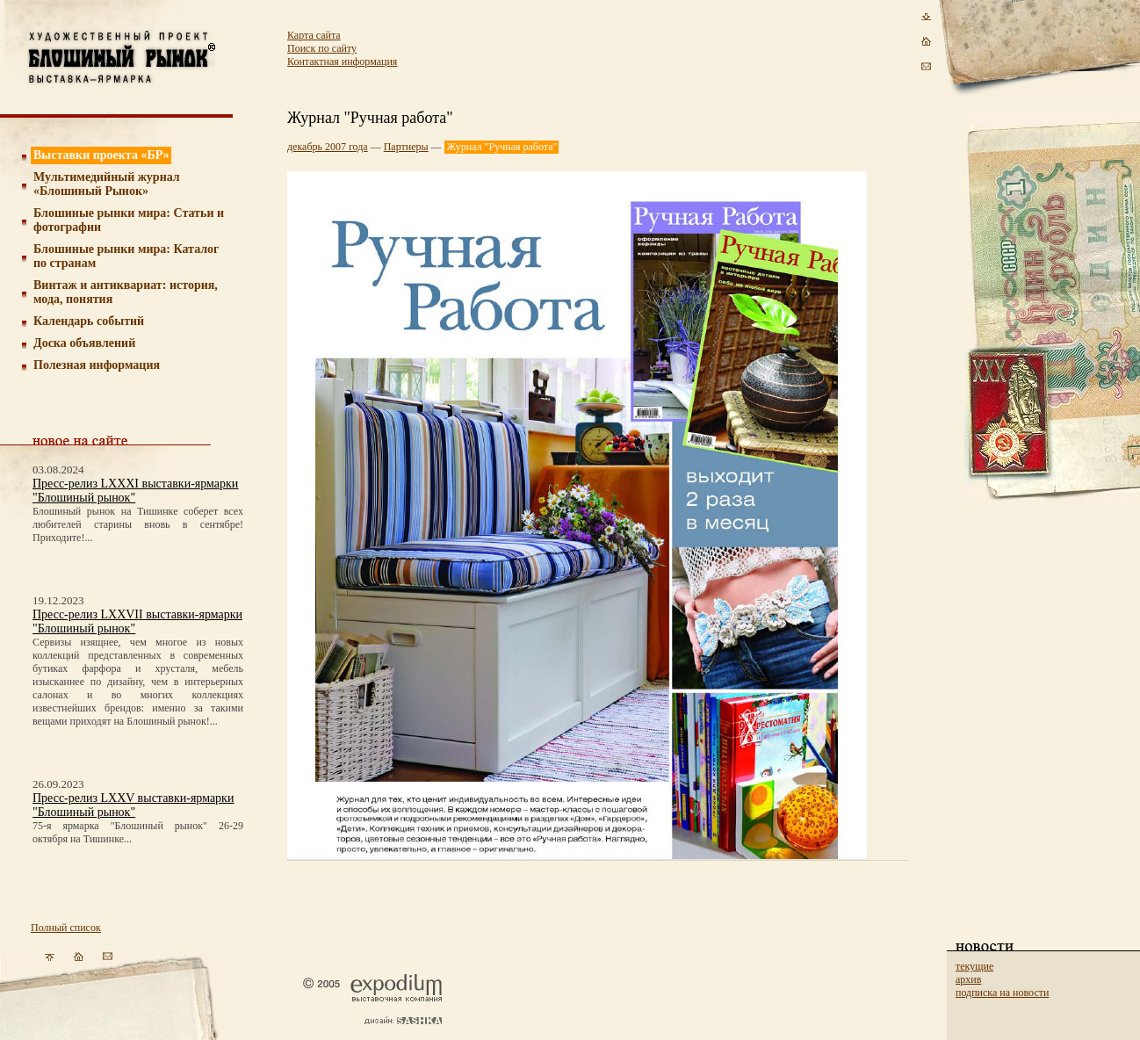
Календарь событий (88, 321)
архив (968, 979)
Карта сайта (314, 35)
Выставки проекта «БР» (101, 155)
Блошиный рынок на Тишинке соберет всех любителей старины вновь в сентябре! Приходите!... (137, 524)
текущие (974, 966)
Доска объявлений (84, 343)
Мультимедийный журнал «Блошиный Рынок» (106, 184)
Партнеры (406, 147)
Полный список (66, 927)
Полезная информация (96, 365)
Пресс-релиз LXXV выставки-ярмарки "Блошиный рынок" (133, 805)
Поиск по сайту (322, 48)
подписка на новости (1002, 992)
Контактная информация (342, 61)
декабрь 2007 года (327, 147)
